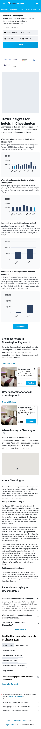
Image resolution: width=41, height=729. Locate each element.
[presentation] (29, 342)
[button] (3, 3)
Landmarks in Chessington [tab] (12, 655)
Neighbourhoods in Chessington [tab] (14, 665)
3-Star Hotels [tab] (7, 645)
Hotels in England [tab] (9, 650)
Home (8, 720)
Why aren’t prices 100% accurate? (21, 710)
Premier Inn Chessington (10, 684)
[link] (20, 326)
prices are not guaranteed (16, 696)
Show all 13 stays (9, 402)
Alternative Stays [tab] (22, 645)
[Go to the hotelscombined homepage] (15, 3)
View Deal (31, 383)
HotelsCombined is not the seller (21, 702)
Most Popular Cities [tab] (10, 660)
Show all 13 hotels (9, 364)
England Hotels (10, 725)
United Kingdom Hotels (19, 720)
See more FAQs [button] (20, 630)
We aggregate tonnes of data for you (21, 706)
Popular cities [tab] (8, 671)
